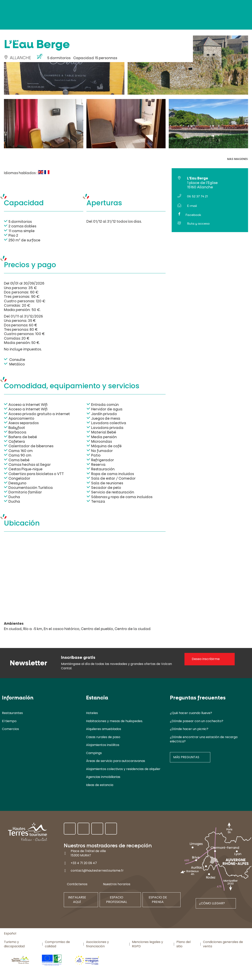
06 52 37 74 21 (197, 196)
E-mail (192, 206)
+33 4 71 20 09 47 (84, 863)
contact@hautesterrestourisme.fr (97, 870)
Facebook (193, 215)
